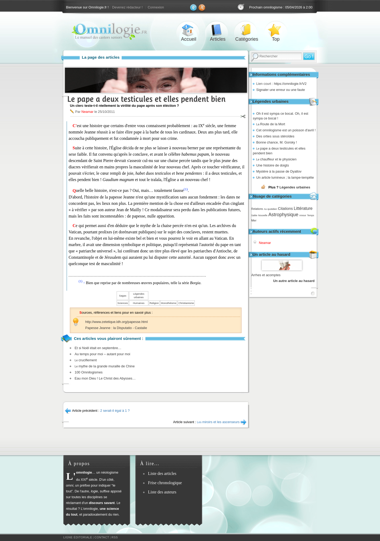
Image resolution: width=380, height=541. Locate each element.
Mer (253, 220)
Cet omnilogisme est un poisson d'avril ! (286, 130)
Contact (101, 537)
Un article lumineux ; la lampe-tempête (285, 177)
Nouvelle (262, 215)
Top (276, 30)
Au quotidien (270, 209)
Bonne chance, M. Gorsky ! (276, 142)
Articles (218, 30)
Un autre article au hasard (294, 281)
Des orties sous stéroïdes (275, 136)
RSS (115, 537)
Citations (285, 208)
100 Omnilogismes (89, 372)
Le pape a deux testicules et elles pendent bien (146, 99)
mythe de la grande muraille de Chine (105, 366)
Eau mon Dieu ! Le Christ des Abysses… (105, 378)
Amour (302, 215)
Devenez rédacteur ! (127, 7)
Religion (154, 303)
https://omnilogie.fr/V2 (290, 84)
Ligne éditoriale (77, 537)
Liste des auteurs (162, 492)
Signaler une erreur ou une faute (280, 90)
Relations (257, 208)
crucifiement (86, 360)
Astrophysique (283, 214)
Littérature (303, 208)
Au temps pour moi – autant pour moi (102, 354)
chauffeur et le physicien (276, 159)
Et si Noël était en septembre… (98, 348)
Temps (310, 215)
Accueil (188, 30)
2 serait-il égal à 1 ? (115, 411)
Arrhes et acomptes (266, 275)
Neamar (265, 243)
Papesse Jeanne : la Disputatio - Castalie (116, 328)
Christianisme (186, 303)
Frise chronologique (165, 482)
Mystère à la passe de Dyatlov (278, 171)
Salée (254, 215)
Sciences (122, 303)
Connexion (156, 7)
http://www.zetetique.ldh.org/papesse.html (116, 322)
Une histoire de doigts (272, 165)
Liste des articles (162, 473)
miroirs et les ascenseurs (218, 422)
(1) (186, 189)
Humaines (139, 303)
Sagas (122, 295)
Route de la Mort (270, 124)
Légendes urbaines (294, 187)
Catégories (247, 30)
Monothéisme (168, 303)
